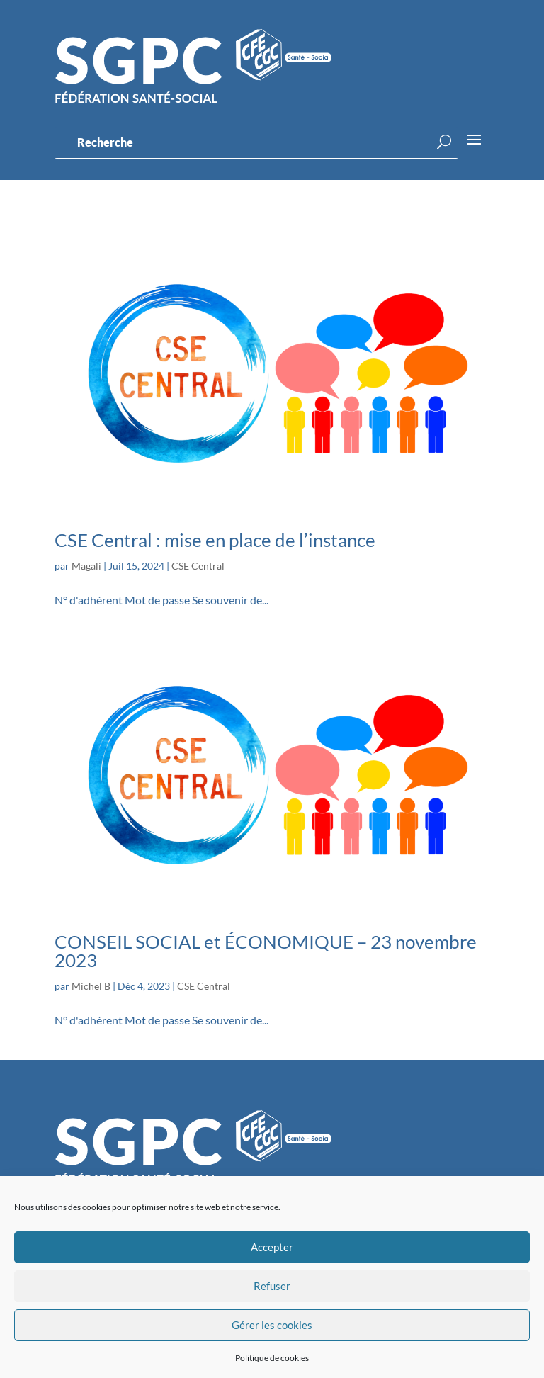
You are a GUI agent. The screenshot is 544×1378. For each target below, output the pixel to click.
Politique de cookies (272, 1357)
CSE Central (198, 566)
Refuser (272, 1286)
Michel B (91, 986)
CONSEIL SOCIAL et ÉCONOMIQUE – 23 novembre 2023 (266, 950)
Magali (86, 566)
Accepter (272, 1247)
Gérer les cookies (272, 1324)
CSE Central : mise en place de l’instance (215, 540)
